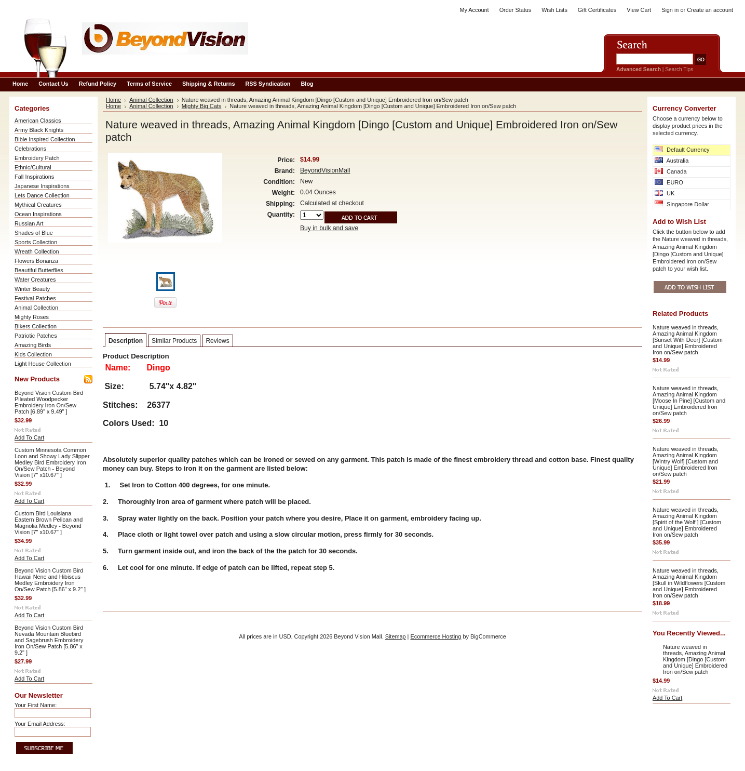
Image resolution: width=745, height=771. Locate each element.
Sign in (670, 10)
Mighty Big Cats (202, 106)
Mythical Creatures (38, 205)
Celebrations (30, 148)
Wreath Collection (37, 251)
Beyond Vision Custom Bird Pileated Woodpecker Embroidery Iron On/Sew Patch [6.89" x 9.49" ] (49, 402)
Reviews (217, 340)
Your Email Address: (40, 724)
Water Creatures (35, 279)
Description (126, 340)
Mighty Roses (32, 317)
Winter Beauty (32, 289)
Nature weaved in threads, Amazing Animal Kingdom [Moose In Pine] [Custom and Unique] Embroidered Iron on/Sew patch (689, 400)
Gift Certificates (597, 10)
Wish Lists (554, 10)
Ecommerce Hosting (435, 636)
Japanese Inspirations (42, 186)
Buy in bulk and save (329, 228)
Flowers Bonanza (36, 261)
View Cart (639, 10)
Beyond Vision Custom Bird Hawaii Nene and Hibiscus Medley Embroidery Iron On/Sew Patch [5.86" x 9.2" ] (50, 579)
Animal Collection (36, 307)
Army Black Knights (39, 130)
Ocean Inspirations (38, 214)
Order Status (515, 10)
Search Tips (679, 69)
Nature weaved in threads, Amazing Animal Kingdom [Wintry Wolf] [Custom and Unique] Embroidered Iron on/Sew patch (686, 461)
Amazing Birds (33, 345)
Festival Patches (35, 298)
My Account (474, 10)
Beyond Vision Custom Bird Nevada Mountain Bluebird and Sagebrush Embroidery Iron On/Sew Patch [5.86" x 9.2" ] (49, 640)
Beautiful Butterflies (39, 270)
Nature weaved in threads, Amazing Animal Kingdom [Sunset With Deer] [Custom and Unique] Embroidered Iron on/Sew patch (688, 339)
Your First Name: (36, 705)
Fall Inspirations (34, 177)
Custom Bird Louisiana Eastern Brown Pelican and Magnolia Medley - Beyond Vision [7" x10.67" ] (49, 522)
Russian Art (29, 223)
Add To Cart (29, 437)
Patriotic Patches (36, 336)
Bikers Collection (36, 326)
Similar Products (174, 340)
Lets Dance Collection (42, 195)
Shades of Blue (34, 233)
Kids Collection (33, 354)
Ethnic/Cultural (33, 167)
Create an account (710, 10)
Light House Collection (43, 364)
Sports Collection (36, 242)
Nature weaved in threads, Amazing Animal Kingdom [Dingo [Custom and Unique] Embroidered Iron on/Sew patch (695, 659)
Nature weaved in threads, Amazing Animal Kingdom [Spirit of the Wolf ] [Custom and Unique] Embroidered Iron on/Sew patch (687, 522)
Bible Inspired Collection (45, 139)
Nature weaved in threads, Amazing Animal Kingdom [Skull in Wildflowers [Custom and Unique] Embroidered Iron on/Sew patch (689, 583)
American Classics (38, 120)
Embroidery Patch (37, 158)
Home (113, 100)
